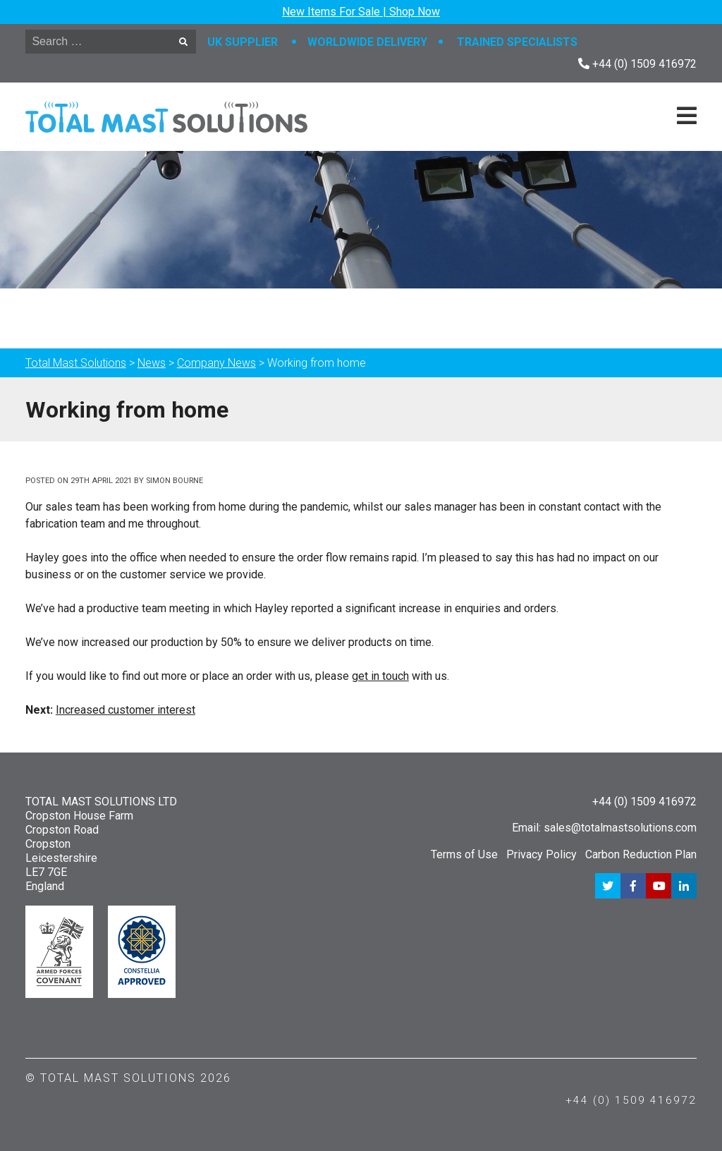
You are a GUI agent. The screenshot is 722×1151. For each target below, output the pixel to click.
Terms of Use (464, 854)
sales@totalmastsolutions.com (620, 827)
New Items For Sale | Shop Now (361, 11)
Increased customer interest (125, 710)
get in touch (380, 676)
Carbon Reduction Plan (641, 854)
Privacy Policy (541, 854)
